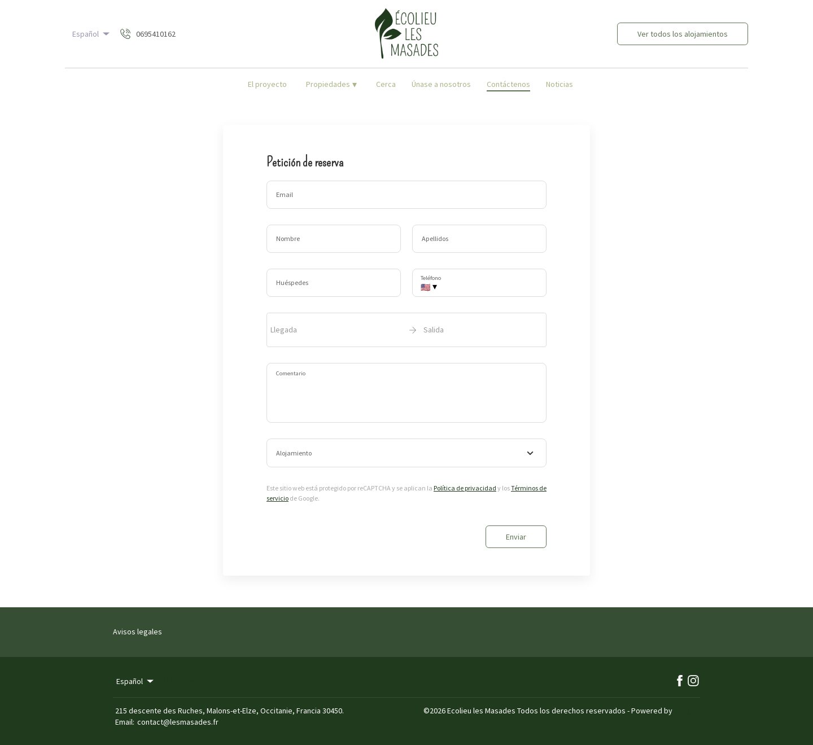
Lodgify (687, 710)
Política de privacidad (465, 488)
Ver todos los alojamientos (682, 34)
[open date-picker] (406, 330)
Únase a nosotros (441, 84)
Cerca (386, 84)
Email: (124, 722)
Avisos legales (137, 631)
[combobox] (406, 453)
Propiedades (331, 84)
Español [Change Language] (91, 34)
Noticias (559, 84)
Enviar (516, 537)
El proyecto (267, 84)
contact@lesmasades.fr (177, 722)
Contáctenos (508, 84)
